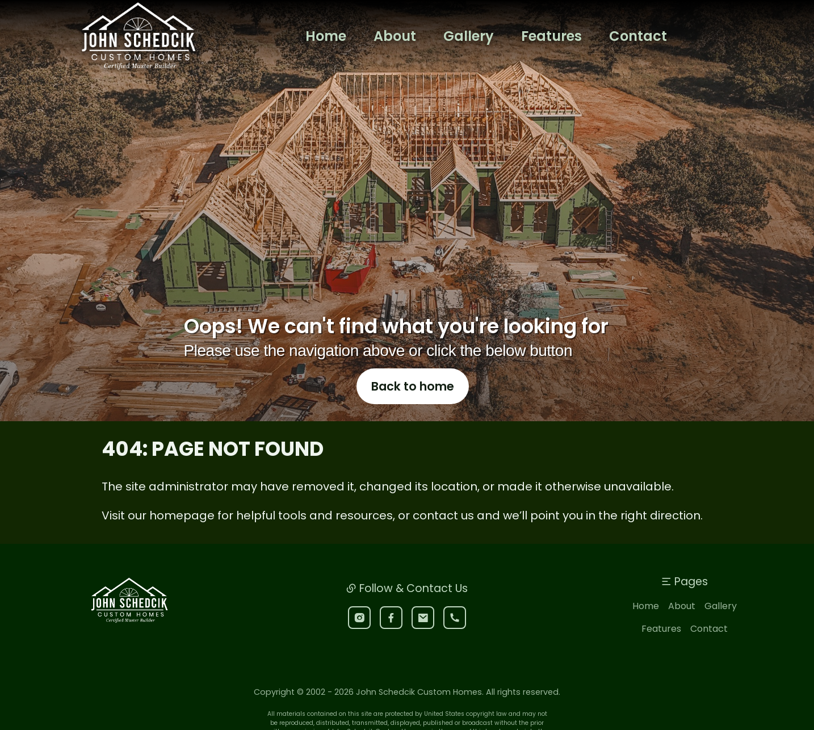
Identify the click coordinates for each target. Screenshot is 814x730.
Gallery (720, 624)
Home (645, 624)
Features (661, 646)
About (681, 624)
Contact (709, 646)
